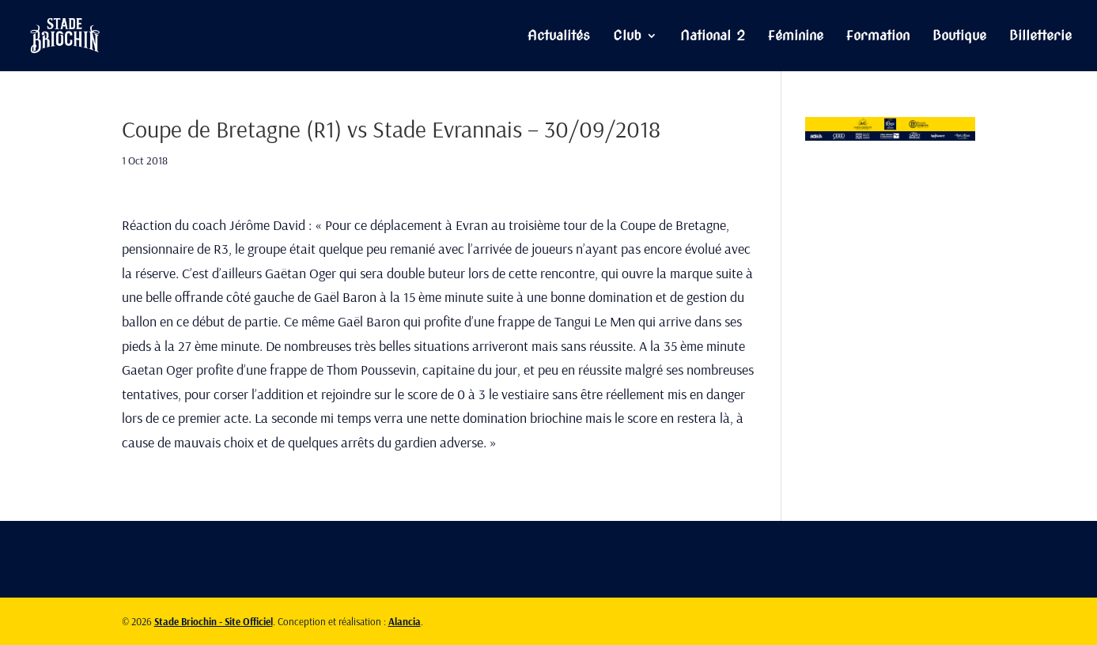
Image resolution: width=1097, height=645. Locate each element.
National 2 (712, 36)
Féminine (795, 36)
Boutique (959, 36)
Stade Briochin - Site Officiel (213, 621)
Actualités (559, 36)
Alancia (404, 621)
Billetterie (1040, 36)
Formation (878, 36)
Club (627, 36)
